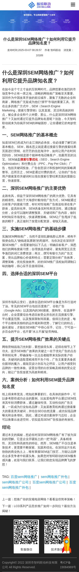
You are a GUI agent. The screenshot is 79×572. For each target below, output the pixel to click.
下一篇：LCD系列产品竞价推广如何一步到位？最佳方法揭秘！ (39, 508)
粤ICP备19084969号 (68, 565)
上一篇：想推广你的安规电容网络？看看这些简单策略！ (39, 499)
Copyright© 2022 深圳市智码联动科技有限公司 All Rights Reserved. (30, 565)
